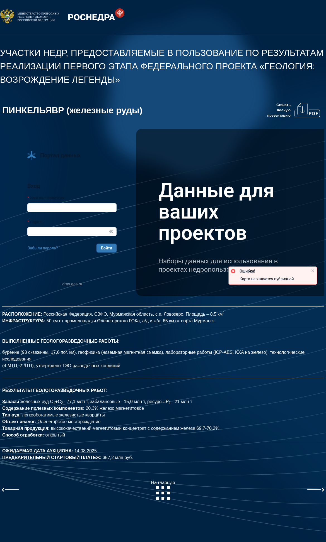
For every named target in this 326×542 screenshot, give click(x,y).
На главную (163, 490)
